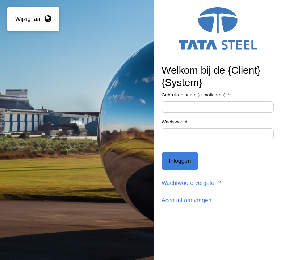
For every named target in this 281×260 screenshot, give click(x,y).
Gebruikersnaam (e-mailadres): (196, 95)
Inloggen (180, 161)
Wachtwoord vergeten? (191, 183)
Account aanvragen (186, 200)
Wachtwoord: (175, 122)
